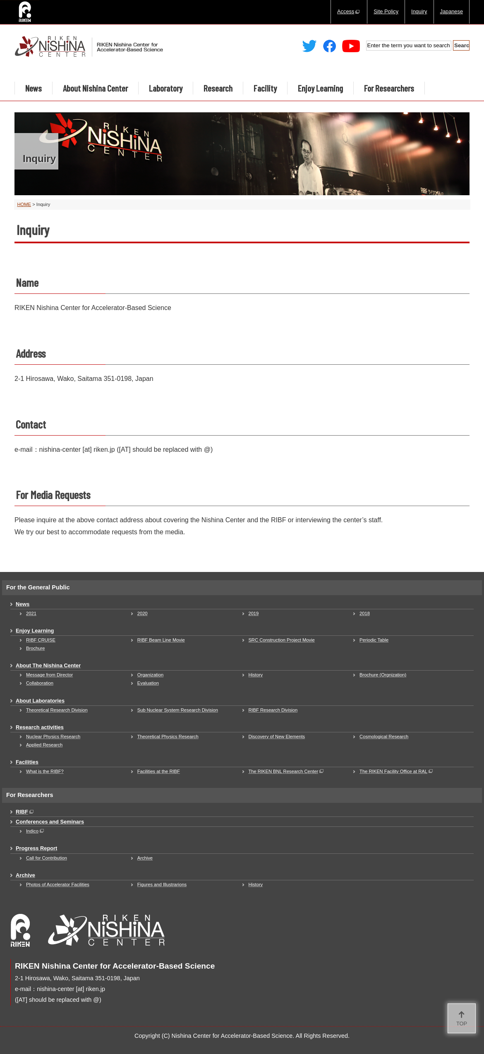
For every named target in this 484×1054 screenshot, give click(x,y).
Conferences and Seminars (50, 822)
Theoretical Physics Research (168, 736)
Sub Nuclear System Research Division (177, 710)
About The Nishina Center (48, 665)
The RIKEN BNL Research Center (286, 771)
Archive (145, 857)
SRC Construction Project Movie (281, 639)
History (255, 674)
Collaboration (39, 683)
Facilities (27, 762)
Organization (150, 674)
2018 (364, 613)
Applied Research (44, 744)
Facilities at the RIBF (158, 771)
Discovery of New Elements (276, 736)
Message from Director (49, 674)
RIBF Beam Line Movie (161, 639)
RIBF (25, 812)
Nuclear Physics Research (53, 736)
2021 (31, 613)
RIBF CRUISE (40, 639)
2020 (142, 613)
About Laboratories (40, 701)
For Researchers (389, 88)
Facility (265, 88)
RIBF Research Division (272, 710)
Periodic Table (373, 639)
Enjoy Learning (320, 88)
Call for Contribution (46, 857)
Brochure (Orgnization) (382, 674)
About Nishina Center (95, 88)
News (33, 88)
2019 (253, 613)
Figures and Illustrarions (162, 884)
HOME (24, 204)
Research (218, 88)
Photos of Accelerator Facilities (57, 884)
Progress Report (36, 848)
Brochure (35, 648)
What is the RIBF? (45, 771)
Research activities (40, 727)
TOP (461, 1023)
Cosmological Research (383, 736)
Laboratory (165, 88)
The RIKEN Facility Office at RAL (396, 771)
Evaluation (148, 683)
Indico (35, 831)
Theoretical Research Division (57, 710)
